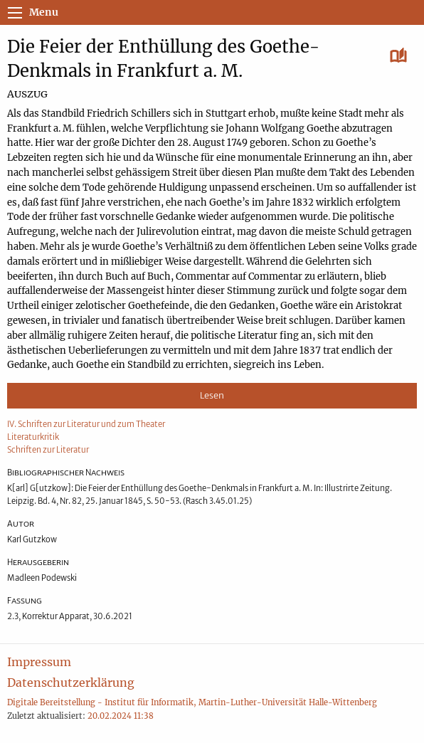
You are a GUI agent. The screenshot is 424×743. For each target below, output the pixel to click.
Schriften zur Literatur (48, 450)
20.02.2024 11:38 (121, 716)
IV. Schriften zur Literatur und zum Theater (86, 424)
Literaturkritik (33, 437)
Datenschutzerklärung (70, 682)
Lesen (212, 395)
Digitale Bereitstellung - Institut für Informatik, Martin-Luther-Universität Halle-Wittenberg (192, 702)
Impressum (39, 662)
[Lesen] (399, 56)
